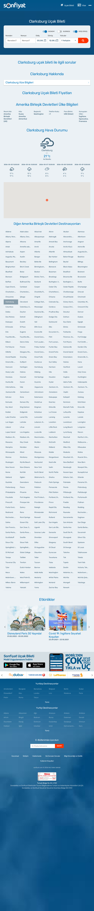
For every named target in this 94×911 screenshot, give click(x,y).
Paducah (37, 482)
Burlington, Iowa (69, 282)
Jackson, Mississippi (69, 387)
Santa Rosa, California (26, 532)
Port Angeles (25, 497)
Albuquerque (39, 237)
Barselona (38, 689)
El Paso (23, 327)
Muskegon (9, 462)
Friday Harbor (39, 347)
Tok (64, 557)
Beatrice (81, 257)
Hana (80, 362)
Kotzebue (38, 412)
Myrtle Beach (25, 462)
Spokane (81, 542)
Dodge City (53, 317)
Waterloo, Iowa (69, 572)
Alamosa (81, 232)
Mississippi (38, 307)
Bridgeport (24, 277)
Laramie (66, 417)
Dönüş (50, 36)
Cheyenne (10, 297)
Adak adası (24, 232)
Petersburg (82, 487)
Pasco (22, 487)
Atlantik (52, 252)
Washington (53, 572)
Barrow (37, 567)
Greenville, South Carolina (84, 357)
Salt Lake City (39, 522)
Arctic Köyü (67, 247)
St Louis (81, 547)
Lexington (82, 422)
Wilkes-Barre (10, 582)
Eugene (23, 332)
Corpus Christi (68, 307)
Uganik (37, 527)
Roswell (37, 517)
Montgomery (39, 457)
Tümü (47, 702)
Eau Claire (67, 322)
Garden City (82, 347)
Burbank (37, 282)
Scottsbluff (10, 537)
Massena (9, 442)
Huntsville (9, 382)
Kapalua (81, 412)
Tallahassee (82, 552)
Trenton (23, 562)
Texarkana (53, 557)
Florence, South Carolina (69, 337)
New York (38, 467)
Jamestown (24, 392)
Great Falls (38, 357)
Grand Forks (53, 352)
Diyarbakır (8, 722)
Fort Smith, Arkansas (84, 342)
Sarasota (52, 532)
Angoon (81, 242)
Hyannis (37, 382)
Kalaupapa (53, 397)
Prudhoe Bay (54, 312)
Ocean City (24, 522)
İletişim (25, 756)
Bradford (66, 272)
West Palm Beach (26, 577)
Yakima (8, 587)
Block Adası (67, 267)
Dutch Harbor (25, 567)
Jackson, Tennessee (84, 387)
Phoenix (23, 492)
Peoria (65, 487)
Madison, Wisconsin (26, 437)
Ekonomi (48, 32)
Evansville (38, 332)
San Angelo (53, 522)
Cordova (52, 307)
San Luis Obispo (55, 527)
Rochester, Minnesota (12, 517)
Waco (8, 572)
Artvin (6, 717)
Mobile (51, 452)
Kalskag (81, 397)
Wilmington (38, 582)
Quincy (22, 507)
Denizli (81, 717)
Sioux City (9, 542)
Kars (80, 726)
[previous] (7, 627)
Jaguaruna (38, 387)
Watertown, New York (84, 572)
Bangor (37, 257)
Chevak (81, 292)
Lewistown (67, 422)
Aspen (22, 252)
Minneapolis (10, 452)
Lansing (52, 417)
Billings (80, 262)
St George (67, 547)
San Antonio (68, 522)
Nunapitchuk (83, 472)
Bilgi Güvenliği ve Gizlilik (73, 756)
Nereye (23, 36)
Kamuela (9, 402)
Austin (22, 257)
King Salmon (24, 407)
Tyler (7, 567)
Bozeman (52, 272)
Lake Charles (11, 417)
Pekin (6, 697)
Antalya (82, 713)
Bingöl (21, 717)
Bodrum (37, 717)
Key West (9, 407)
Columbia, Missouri (84, 302)
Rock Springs (25, 517)
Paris (81, 693)
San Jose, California (26, 527)
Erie (7, 332)
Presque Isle (24, 502)
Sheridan (37, 537)
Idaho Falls (67, 382)
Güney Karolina (69, 302)
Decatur (66, 312)
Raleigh (37, 507)
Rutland (52, 517)
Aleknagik (52, 237)
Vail (35, 322)
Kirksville (52, 407)
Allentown (81, 237)
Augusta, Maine (11, 257)
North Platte (53, 472)
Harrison (52, 367)
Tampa (8, 557)
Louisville (38, 432)
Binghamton (10, 267)
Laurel (80, 367)
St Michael (10, 552)
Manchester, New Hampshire (40, 437)
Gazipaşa (67, 722)
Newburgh (67, 467)
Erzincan (37, 722)
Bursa (51, 717)
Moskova (67, 693)
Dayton (23, 312)
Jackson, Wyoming (55, 387)
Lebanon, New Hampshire (40, 422)
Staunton (38, 552)
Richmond (53, 512)
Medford (66, 442)
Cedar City (53, 287)
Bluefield (9, 272)
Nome (8, 472)
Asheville (81, 247)
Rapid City (53, 507)
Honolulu (9, 377)
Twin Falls (81, 562)
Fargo (80, 332)
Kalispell (66, 397)
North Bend (38, 472)
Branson (9, 277)
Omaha (51, 477)
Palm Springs (54, 482)
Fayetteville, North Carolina (12, 337)
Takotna (66, 552)
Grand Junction (84, 352)
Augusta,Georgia (84, 252)
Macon (80, 432)
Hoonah (23, 377)
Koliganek (23, 412)
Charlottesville (54, 292)
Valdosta (52, 567)
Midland (52, 447)
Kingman (37, 407)
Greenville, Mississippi (12, 362)
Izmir (51, 726)
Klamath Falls (68, 407)
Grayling (23, 357)
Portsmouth (82, 497)
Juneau (81, 392)
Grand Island (68, 352)
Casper (37, 287)
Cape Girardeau (12, 287)
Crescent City (83, 307)
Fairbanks (67, 332)
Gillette (8, 352)
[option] (26, 627)
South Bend (67, 542)
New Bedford (68, 462)
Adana (6, 713)
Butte (80, 282)
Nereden (9, 36)
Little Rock (53, 427)
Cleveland (24, 302)
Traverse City (11, 562)
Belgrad (52, 689)
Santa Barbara (83, 527)
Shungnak (67, 537)
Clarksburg (10, 302)
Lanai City (24, 417)
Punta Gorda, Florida (12, 507)
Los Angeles (24, 432)
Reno (22, 512)
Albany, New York (12, 237)
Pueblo (66, 502)
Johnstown (38, 392)
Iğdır (20, 726)
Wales (22, 572)
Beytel (65, 262)
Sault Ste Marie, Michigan (69, 532)
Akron (51, 232)
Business (64, 32)
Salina (8, 522)
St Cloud (52, 547)
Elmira (65, 327)
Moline (80, 452)
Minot (22, 452)
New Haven (10, 467)
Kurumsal (15, 756)
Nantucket (38, 462)
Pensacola (53, 487)
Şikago (22, 297)
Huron (22, 382)
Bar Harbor (53, 257)
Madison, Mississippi (12, 437)
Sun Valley (53, 362)
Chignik (37, 297)
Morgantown (54, 457)
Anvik (36, 247)
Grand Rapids (11, 357)
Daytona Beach (40, 312)
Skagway (52, 542)
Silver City (82, 537)
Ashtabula (9, 252)
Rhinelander (39, 512)
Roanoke (66, 512)
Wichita (66, 577)
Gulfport (23, 362)
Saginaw (81, 517)
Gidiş (38, 36)
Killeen (8, 342)
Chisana (52, 297)
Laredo (80, 417)
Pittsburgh (67, 492)
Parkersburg (10, 487)
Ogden (22, 477)
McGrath (52, 442)
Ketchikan (82, 402)
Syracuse (52, 552)
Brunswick (82, 277)
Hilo (50, 372)
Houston (52, 377)
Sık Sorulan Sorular (52, 756)
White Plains (53, 577)
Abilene (8, 232)
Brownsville (67, 277)
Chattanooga (68, 292)
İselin (51, 467)
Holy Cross (82, 372)
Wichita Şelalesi (84, 577)
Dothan (66, 317)
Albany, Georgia (26, 237)
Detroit (22, 317)
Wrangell (66, 582)
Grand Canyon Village (40, 337)
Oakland (9, 477)
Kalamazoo (38, 397)
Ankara (66, 713)
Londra (36, 693)
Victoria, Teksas (84, 567)
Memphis (9, 447)
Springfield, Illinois (12, 547)
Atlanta (37, 252)
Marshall (66, 437)
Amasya (52, 713)
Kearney (52, 402)
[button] (47, 200)
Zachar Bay (53, 587)
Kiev (20, 693)
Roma (21, 697)
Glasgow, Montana (26, 352)
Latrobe (23, 422)
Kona (22, 397)
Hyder (51, 382)
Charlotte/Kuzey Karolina (40, 292)
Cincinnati (81, 297)
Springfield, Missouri (26, 547)
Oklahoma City (40, 477)
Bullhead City (25, 282)
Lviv (50, 693)
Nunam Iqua (68, 472)
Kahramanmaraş (70, 726)
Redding (81, 507)
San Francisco (11, 527)
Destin (65, 567)
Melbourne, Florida (84, 442)
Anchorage (67, 242)
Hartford (66, 367)
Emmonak (81, 327)
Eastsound (53, 322)
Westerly (37, 577)
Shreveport (53, 537)
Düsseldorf (8, 693)
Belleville (37, 262)
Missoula (37, 452)
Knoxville (81, 407)
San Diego (82, 522)
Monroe (8, 457)
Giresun (82, 722)
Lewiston (52, 422)
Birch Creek (24, 267)
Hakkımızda (36, 756)
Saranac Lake (39, 532)
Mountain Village (69, 457)
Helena (22, 372)
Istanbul (37, 726)
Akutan (66, 232)
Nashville (52, 462)
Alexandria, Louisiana (69, 237)
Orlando (81, 477)
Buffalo (8, 282)
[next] (87, 627)
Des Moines (10, 317)
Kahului (8, 397)
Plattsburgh (82, 492)
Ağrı (35, 713)
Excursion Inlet (54, 332)
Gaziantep (53, 722)
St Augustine (39, 547)
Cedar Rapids (68, 287)
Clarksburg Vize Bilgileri (19, 82)
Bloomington (83, 267)
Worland (52, 582)
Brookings (53, 277)
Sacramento (68, 517)
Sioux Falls (24, 542)
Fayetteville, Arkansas (26, 337)
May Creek (24, 442)
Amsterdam (8, 689)
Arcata (51, 247)
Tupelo (65, 562)
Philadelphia (10, 492)
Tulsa (51, 562)
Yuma (36, 587)
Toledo (80, 557)
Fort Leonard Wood (55, 342)
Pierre (36, 492)
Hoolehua (38, 402)
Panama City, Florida (84, 482)
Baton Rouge (68, 257)
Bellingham (53, 262)
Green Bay (53, 357)
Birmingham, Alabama (40, 267)
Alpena (8, 242)
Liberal (8, 427)
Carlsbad (23, 287)
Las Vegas (9, 422)
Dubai (81, 689)
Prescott (9, 502)
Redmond (9, 512)
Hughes (66, 377)
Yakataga (81, 582)
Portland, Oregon (55, 497)
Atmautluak (67, 252)
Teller (36, 557)
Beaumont (10, 262)
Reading (66, 507)
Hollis (65, 372)
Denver (80, 312)
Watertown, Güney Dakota (12, 577)
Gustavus (38, 362)
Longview (81, 427)
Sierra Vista (24, 342)
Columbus (9, 307)
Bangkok (22, 689)
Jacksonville (10, 392)
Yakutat (23, 587)
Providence (38, 502)
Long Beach (68, 427)
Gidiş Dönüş (80, 32)
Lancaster (38, 417)
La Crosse (53, 412)
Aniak (8, 247)
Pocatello (9, 497)
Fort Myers (67, 342)
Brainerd (81, 272)
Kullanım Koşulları (47, 761)
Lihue (22, 427)
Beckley (23, 262)
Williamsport (24, 582)
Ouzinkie (9, 482)
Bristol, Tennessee (40, 277)
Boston (37, 272)
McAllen (37, 442)
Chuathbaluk (68, 297)
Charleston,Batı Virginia (26, 292)
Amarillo (37, 242)
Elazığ (21, 722)
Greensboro (67, 357)
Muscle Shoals (83, 457)
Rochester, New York (84, 512)
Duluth (22, 322)
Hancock (9, 367)
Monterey (23, 457)
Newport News (83, 467)
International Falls (12, 387)
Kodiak (8, 412)
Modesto (66, 452)
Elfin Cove (38, 327)
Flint (50, 337)
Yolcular (63, 36)
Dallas (8, 312)
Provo (51, 502)
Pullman (81, 502)
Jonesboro (53, 392)
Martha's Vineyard (84, 437)
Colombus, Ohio (26, 307)
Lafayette (67, 412)
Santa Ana (67, 527)
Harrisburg (38, 367)
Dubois (80, 317)
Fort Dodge (82, 337)
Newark (66, 587)
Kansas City (24, 402)
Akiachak (38, 232)
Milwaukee (82, 447)
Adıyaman (23, 713)
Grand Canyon (40, 352)
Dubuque (9, 322)
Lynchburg (67, 432)
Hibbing (37, 372)
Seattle (23, 537)
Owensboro (24, 482)
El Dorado (9, 327)
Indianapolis (82, 382)
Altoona (23, 242)
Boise (22, 272)
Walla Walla (38, 572)
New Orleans (25, 467)
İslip (21, 387)
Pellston (37, 487)
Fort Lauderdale (40, 342)
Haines (66, 362)
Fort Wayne (10, 347)
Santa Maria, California (12, 532)
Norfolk (23, 472)
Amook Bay (53, 242)
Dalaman (67, 717)
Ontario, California (69, 477)
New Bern (81, 462)
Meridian (23, 447)
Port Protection (40, 497)
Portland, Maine (69, 497)
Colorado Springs (55, 302)
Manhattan (53, 437)
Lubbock (52, 432)
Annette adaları (26, 247)
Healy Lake (10, 372)
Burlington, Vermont (55, 282)
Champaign (82, 287)
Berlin (66, 689)
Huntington (82, 377)
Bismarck (52, 267)
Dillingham (38, 317)
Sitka (36, 542)
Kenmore (66, 402)
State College (25, 552)
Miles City (67, 447)
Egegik (80, 322)
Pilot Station (53, 492)
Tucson (37, 562)
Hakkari (7, 726)
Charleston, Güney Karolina (12, 292)
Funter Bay (53, 347)
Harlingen (23, 367)
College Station (40, 302)
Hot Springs (38, 377)
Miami (36, 447)
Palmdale (66, 482)
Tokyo (36, 697)
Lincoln (37, 427)
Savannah (82, 532)
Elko (50, 327)
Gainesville (67, 347)
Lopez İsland (10, 432)
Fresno (22, 347)
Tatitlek (23, 557)
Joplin (65, 392)
